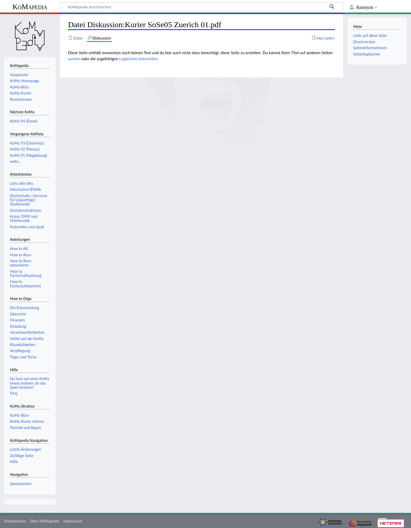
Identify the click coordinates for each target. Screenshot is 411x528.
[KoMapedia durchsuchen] (201, 6)
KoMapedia (29, 7)
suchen (74, 58)
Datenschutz (15, 521)
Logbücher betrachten (138, 58)
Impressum (73, 521)
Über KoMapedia (44, 521)
